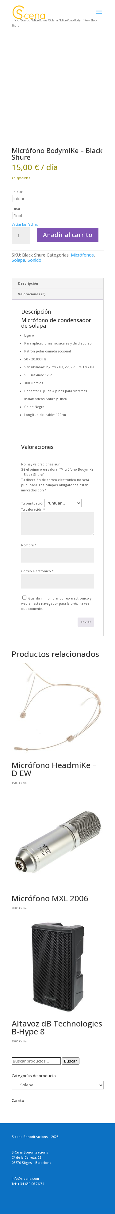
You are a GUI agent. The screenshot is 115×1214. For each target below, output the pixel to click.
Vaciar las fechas (25, 224)
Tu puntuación (32, 503)
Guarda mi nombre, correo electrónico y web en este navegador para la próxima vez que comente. (56, 603)
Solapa (18, 260)
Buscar (70, 1061)
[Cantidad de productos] (21, 235)
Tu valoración (33, 509)
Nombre (28, 545)
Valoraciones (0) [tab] (31, 294)
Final (16, 209)
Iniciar (17, 192)
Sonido (34, 260)
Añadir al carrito (67, 235)
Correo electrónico (37, 571)
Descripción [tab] (28, 283)
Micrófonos (82, 255)
